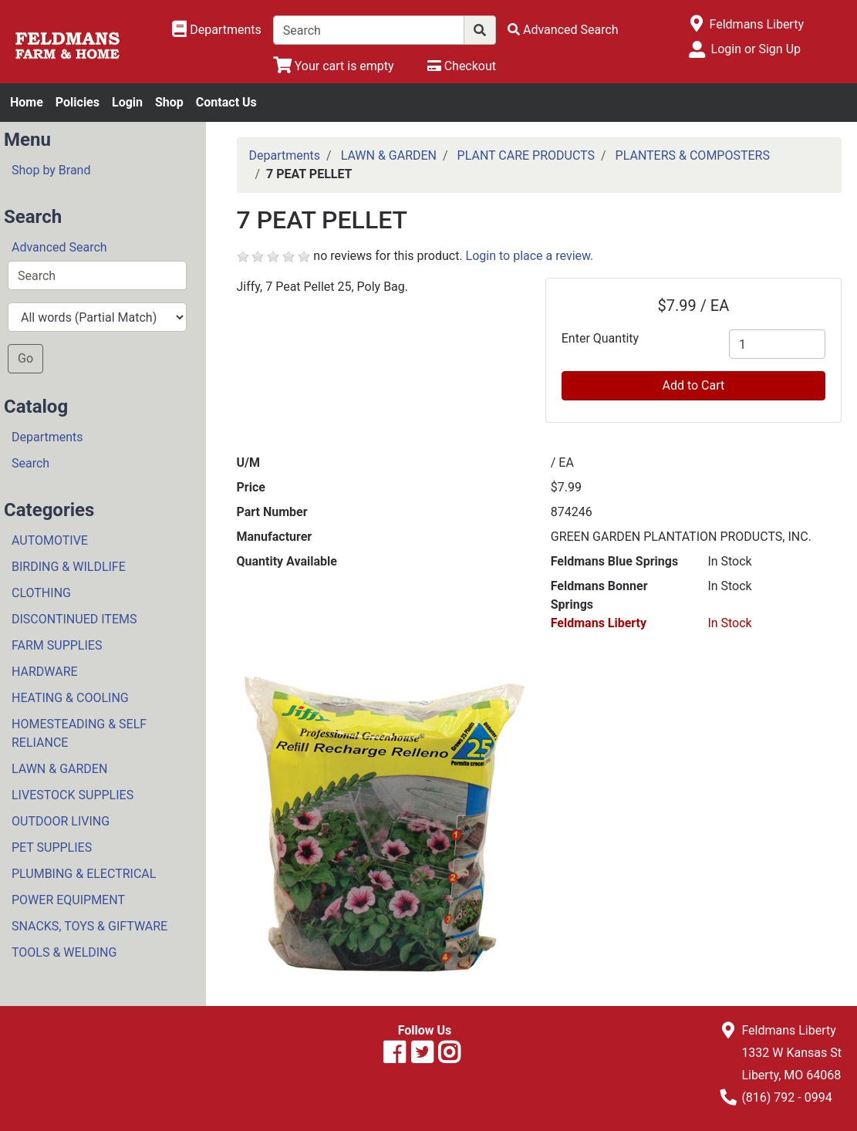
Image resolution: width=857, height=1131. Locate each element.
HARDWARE (45, 671)
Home (26, 102)
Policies (78, 102)
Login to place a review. (530, 255)
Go (25, 358)
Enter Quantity (600, 338)
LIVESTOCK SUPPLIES (72, 795)
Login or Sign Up (756, 49)
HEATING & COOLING (70, 697)
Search (30, 463)
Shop (169, 102)
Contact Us (226, 102)
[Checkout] (461, 66)
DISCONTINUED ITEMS (74, 619)
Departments (47, 437)
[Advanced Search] (563, 29)
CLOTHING (41, 593)
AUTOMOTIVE (50, 540)
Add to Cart (693, 385)
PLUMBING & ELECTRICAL (84, 873)
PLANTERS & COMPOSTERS (693, 155)
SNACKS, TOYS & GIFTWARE (89, 926)
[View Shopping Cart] (333, 66)
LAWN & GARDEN (59, 768)
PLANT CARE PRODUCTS (526, 155)
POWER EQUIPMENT (68, 900)
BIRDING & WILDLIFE (69, 566)
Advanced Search (59, 247)
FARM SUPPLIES (57, 645)
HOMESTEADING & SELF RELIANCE (79, 733)
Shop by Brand (51, 170)
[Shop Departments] (216, 30)
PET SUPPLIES (52, 847)
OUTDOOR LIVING (61, 821)
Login (127, 102)
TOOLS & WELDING (64, 952)
